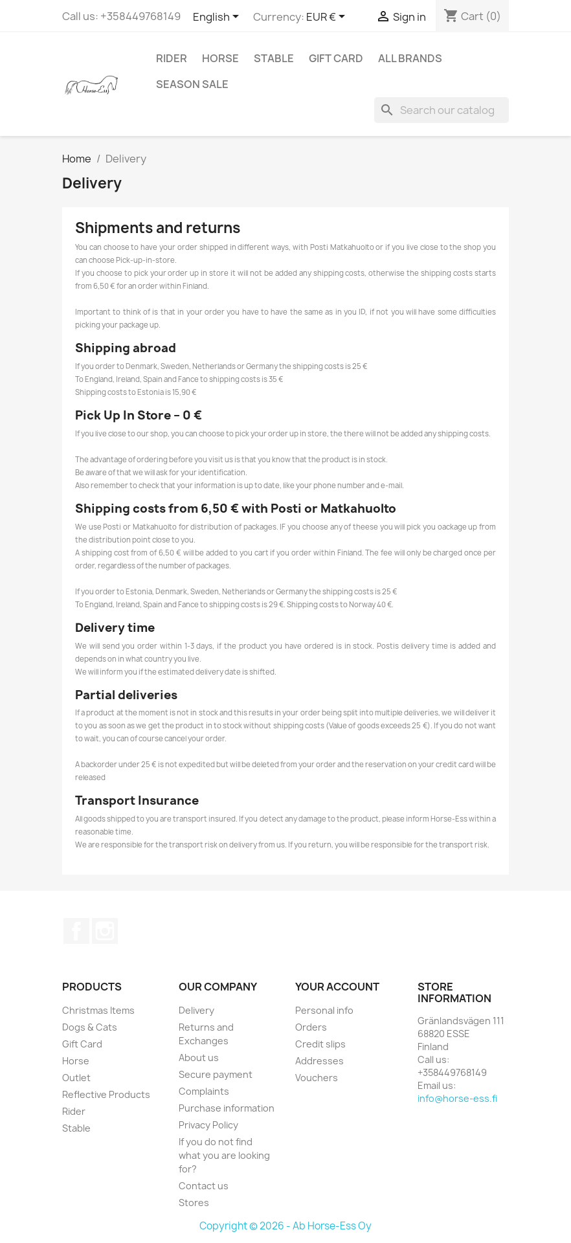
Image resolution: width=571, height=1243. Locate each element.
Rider (171, 58)
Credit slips (320, 1044)
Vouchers (316, 1077)
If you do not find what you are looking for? (224, 1155)
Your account (337, 987)
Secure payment (215, 1074)
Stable (274, 58)
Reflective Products (106, 1094)
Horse (220, 58)
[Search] (441, 110)
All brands (410, 58)
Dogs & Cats (89, 1027)
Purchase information (226, 1108)
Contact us (204, 1186)
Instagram (105, 931)
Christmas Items (98, 1010)
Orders (311, 1027)
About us (199, 1057)
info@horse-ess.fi (457, 1098)
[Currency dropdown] (328, 17)
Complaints (204, 1091)
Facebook (76, 931)
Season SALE (192, 84)
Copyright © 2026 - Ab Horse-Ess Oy (285, 1226)
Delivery (196, 1010)
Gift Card (336, 58)
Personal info (324, 1010)
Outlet (76, 1077)
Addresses (319, 1061)
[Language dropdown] (218, 17)
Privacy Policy (208, 1125)
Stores (194, 1202)
